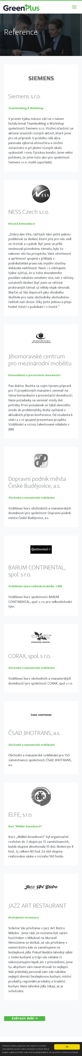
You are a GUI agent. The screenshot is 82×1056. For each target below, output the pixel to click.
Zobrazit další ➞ (25, 1018)
